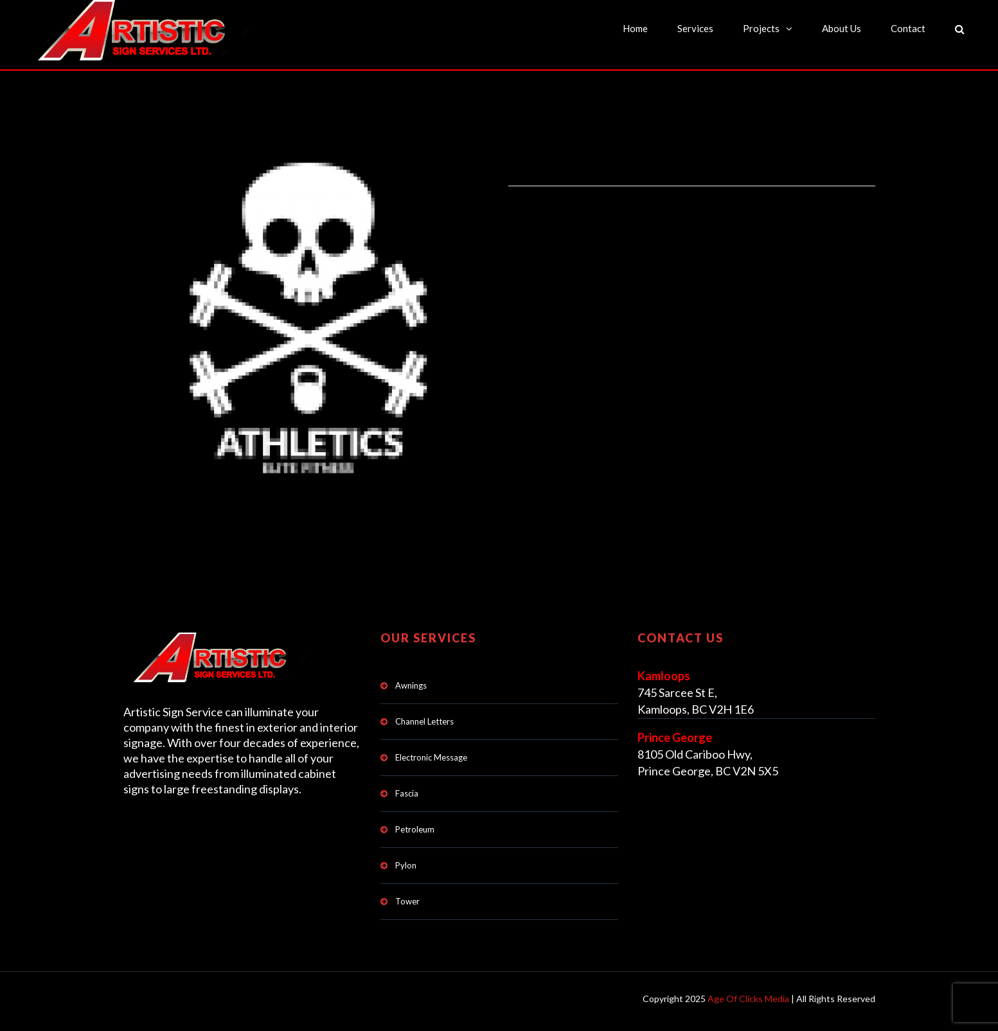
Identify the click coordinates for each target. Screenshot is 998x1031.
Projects (761, 28)
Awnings (411, 685)
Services (695, 28)
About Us (841, 28)
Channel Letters (424, 721)
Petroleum (414, 829)
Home (635, 28)
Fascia (406, 793)
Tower (407, 901)
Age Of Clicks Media (748, 998)
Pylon (405, 865)
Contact (908, 28)
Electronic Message (431, 757)
